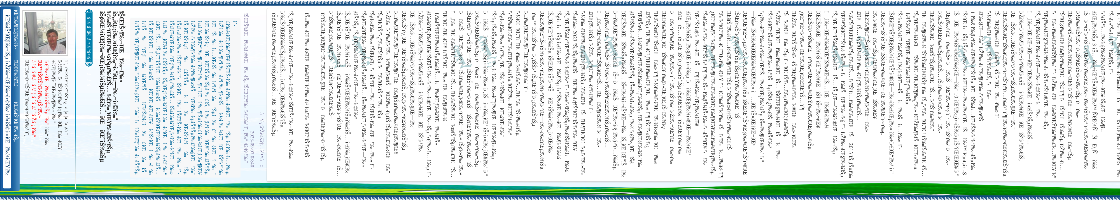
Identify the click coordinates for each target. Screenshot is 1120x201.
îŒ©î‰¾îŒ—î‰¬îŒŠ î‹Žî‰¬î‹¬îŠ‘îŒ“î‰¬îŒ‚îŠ (16, 76)
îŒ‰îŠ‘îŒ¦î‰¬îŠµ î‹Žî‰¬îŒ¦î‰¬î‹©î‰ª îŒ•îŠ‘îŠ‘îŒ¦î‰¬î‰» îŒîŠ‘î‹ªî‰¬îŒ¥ (16, 122)
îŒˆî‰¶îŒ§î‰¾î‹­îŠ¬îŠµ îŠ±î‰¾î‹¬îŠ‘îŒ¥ (16, 29)
